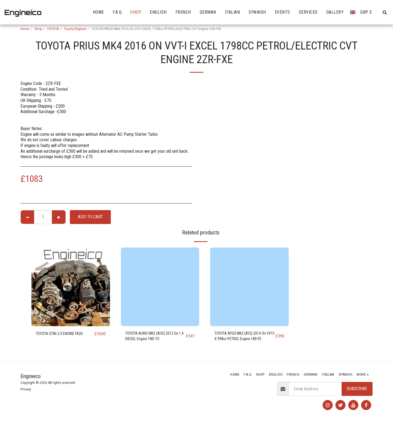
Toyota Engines (75, 29)
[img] (70, 287)
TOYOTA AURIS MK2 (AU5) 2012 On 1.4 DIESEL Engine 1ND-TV (154, 337)
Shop (38, 29)
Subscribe (357, 388)
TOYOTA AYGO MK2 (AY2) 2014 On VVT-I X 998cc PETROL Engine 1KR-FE (244, 337)
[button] (384, 12)
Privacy (25, 389)
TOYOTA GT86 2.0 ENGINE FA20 (64, 333)
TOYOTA (53, 29)
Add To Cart (90, 216)
